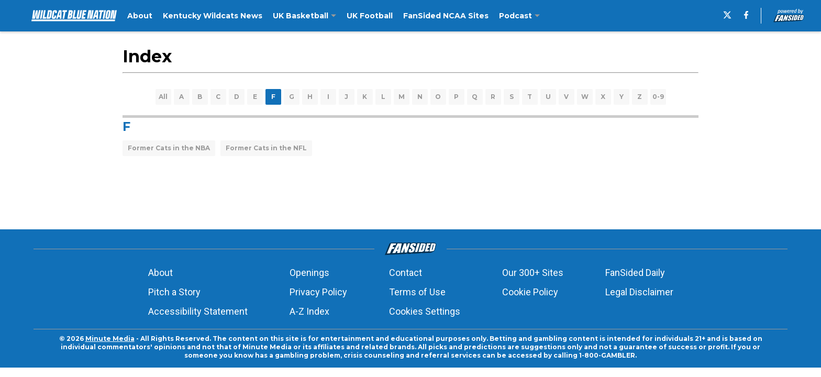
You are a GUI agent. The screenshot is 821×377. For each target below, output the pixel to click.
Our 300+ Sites (532, 272)
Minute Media (110, 338)
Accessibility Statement (198, 311)
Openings (309, 272)
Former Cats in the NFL (266, 148)
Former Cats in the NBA (169, 148)
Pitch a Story (174, 291)
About (160, 272)
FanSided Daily (635, 272)
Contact (405, 272)
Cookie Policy (530, 291)
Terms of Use (417, 291)
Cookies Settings (424, 311)
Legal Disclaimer (639, 291)
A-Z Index (309, 311)
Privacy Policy (318, 291)
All (163, 97)
